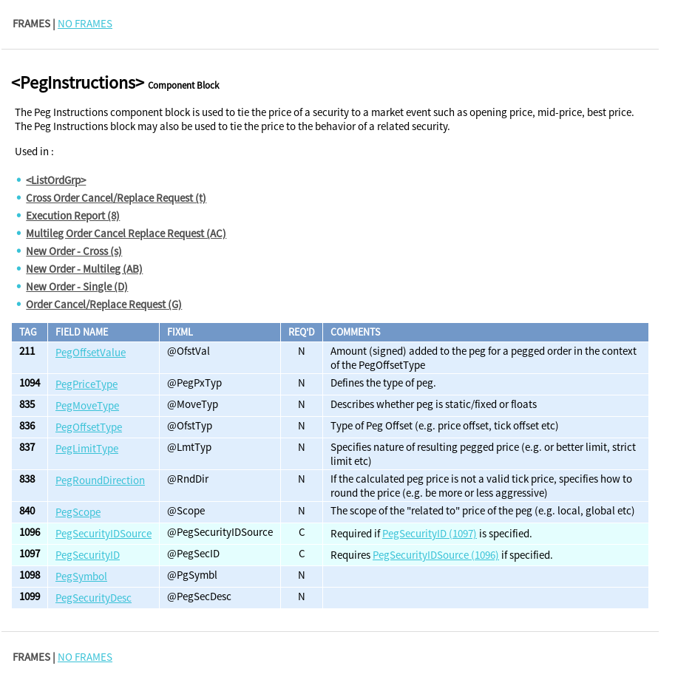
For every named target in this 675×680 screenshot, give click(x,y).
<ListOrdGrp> (56, 180)
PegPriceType (86, 384)
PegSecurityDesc (93, 598)
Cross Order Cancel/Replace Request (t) (116, 198)
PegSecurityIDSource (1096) (436, 555)
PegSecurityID (87, 555)
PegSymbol (81, 576)
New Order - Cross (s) (74, 251)
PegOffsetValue (90, 352)
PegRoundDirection (100, 480)
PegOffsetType (88, 427)
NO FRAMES (85, 23)
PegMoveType (87, 405)
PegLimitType (86, 448)
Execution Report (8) (73, 215)
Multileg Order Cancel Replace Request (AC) (126, 233)
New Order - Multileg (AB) (84, 269)
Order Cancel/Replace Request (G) (104, 304)
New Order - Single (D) (77, 286)
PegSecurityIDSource (103, 533)
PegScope (78, 512)
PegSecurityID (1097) (429, 533)
